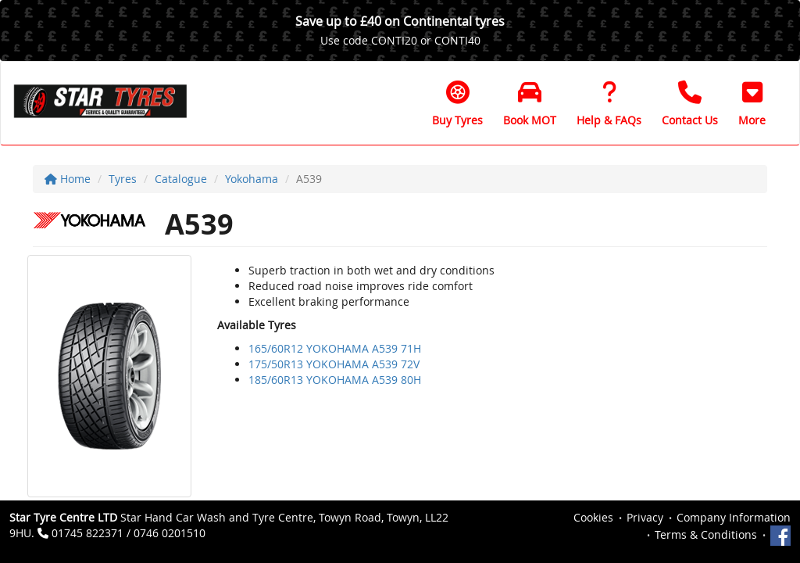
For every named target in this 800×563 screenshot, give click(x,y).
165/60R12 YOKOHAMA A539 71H (334, 348)
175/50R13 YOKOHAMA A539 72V (334, 364)
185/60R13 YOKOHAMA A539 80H (334, 379)
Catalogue (181, 178)
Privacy (645, 517)
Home (68, 178)
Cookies (593, 517)
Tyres (123, 178)
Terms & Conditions (706, 534)
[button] (752, 103)
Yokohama (251, 178)
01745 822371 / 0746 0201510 (128, 532)
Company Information (734, 517)
